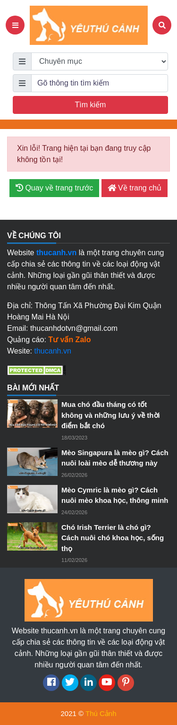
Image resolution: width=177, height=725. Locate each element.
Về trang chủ (134, 188)
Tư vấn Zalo (69, 340)
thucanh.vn (52, 351)
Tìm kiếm (90, 105)
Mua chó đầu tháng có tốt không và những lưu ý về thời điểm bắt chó (110, 415)
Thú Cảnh (101, 713)
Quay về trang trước (54, 188)
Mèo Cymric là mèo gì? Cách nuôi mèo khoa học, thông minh (115, 495)
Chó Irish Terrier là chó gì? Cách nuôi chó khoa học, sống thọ (112, 537)
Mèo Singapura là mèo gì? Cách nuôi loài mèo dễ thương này (115, 458)
